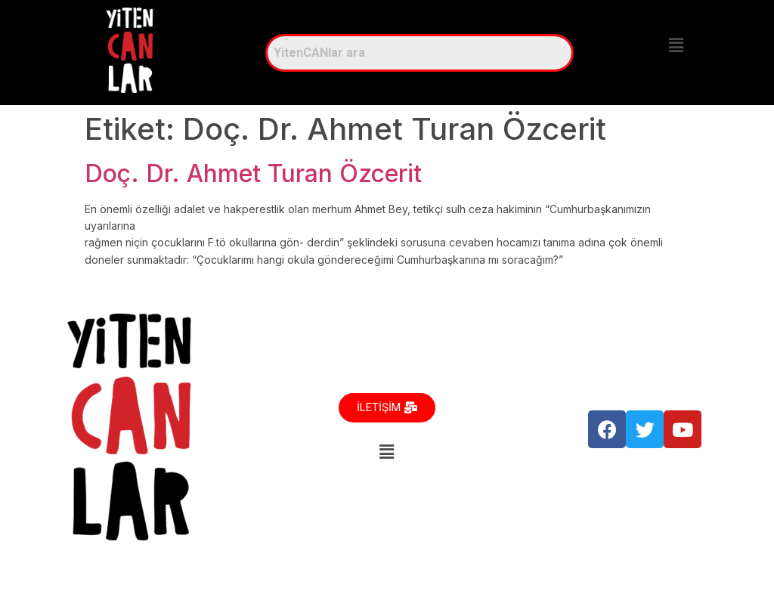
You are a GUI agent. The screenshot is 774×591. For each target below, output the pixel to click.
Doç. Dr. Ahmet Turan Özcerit (253, 173)
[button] (676, 45)
